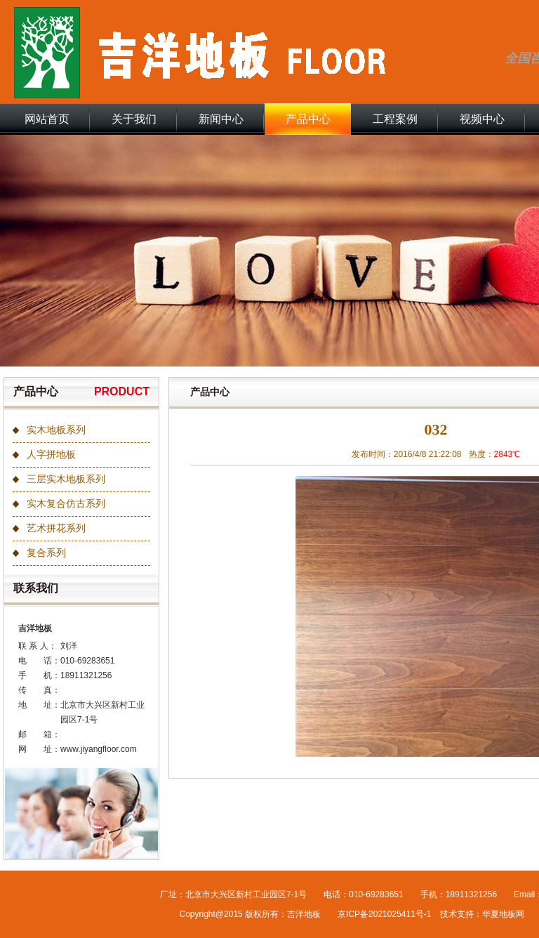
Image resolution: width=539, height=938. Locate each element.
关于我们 (134, 119)
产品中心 (308, 119)
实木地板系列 (56, 430)
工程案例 (395, 119)
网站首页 (47, 119)
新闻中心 (221, 119)
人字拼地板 (51, 454)
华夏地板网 (503, 914)
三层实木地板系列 (66, 479)
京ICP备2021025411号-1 (384, 914)
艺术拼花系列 (56, 528)
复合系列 (46, 553)
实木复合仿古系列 (66, 503)
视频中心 (482, 119)
